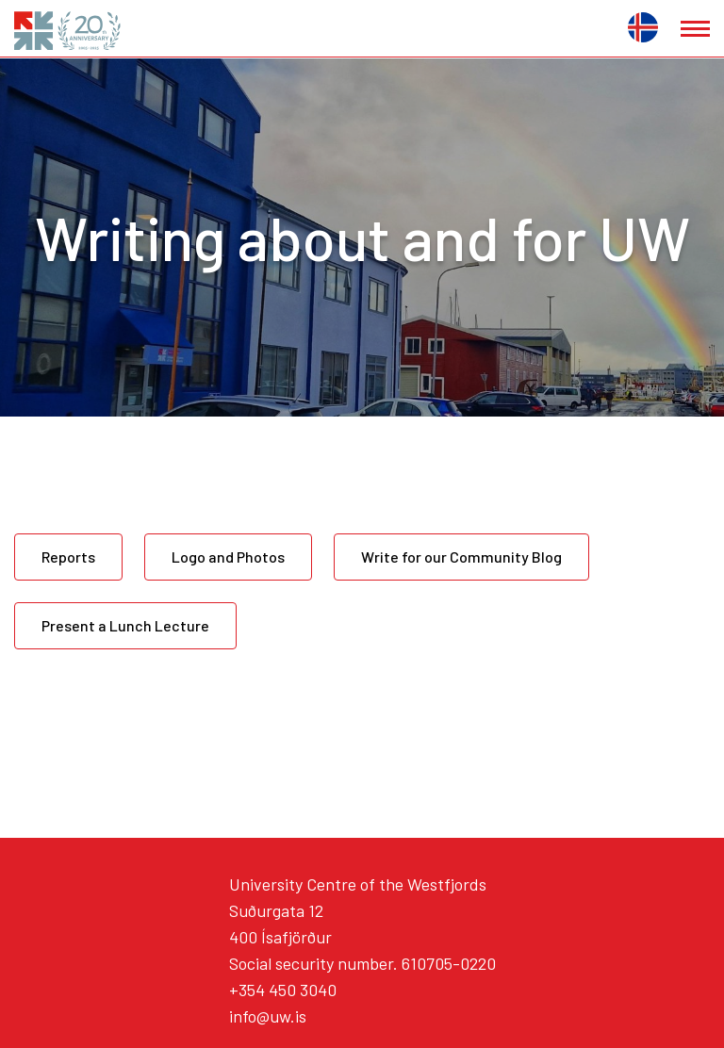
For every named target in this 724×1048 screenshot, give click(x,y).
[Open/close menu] (695, 28)
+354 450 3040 (283, 989)
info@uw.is (267, 1016)
